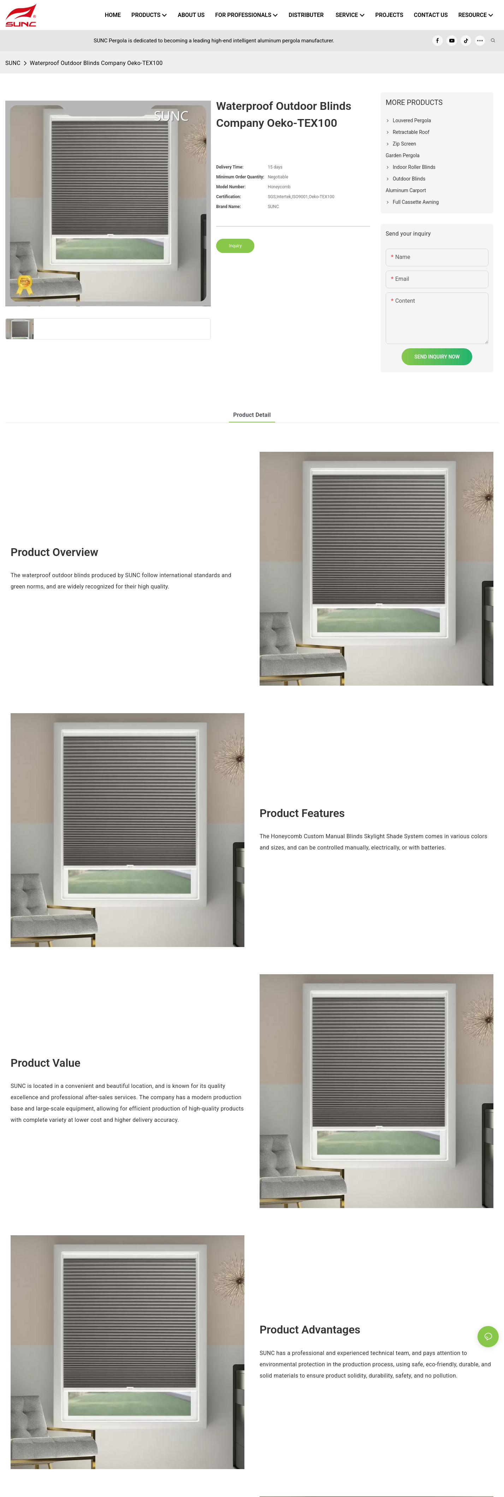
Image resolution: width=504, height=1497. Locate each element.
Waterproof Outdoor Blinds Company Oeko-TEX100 (96, 63)
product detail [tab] (252, 415)
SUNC (12, 63)
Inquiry (235, 245)
